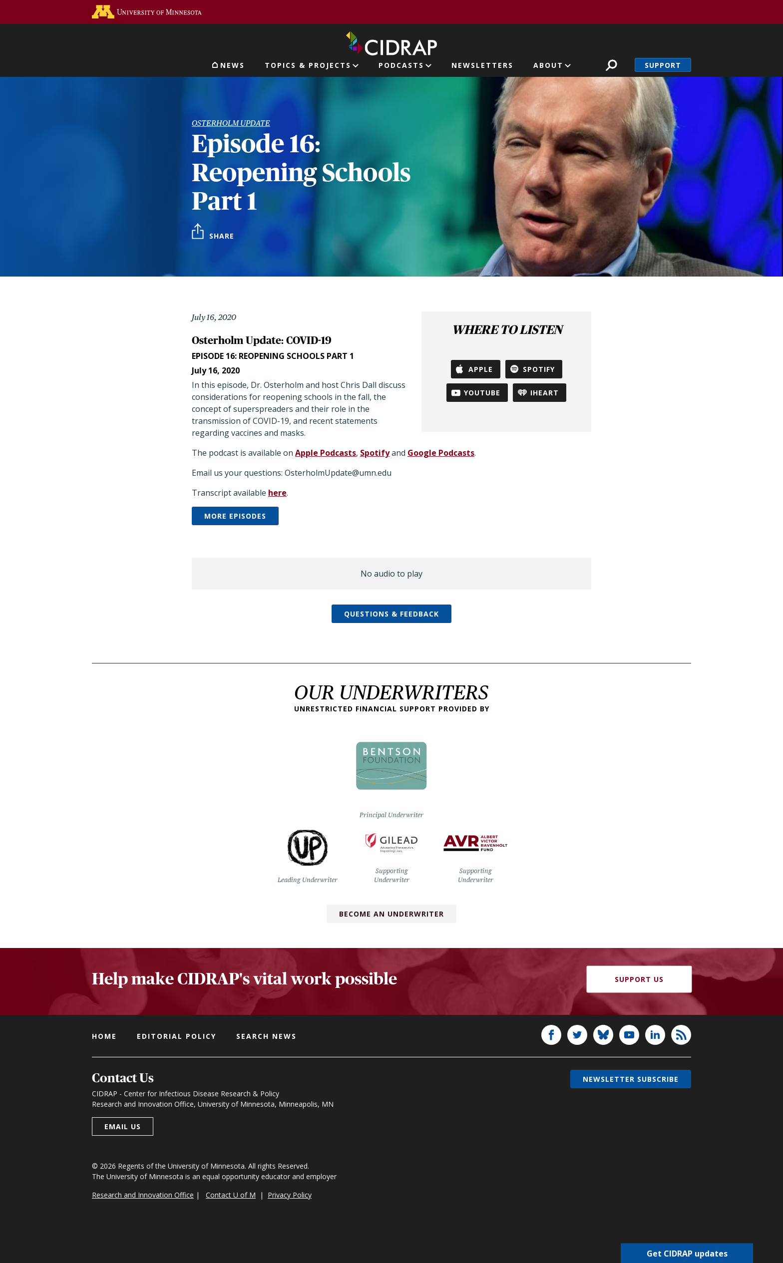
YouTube (482, 392)
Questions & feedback (391, 614)
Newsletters (482, 65)
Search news (266, 1036)
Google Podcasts (440, 452)
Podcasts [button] (401, 65)
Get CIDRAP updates (687, 1253)
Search (611, 65)
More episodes (235, 516)
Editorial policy (176, 1036)
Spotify (539, 369)
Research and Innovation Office (143, 1195)
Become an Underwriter (391, 914)
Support (663, 65)
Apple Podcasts (325, 452)
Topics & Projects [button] (308, 65)
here (277, 492)
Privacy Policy (290, 1195)
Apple (480, 369)
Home (104, 1036)
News (232, 65)
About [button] (548, 65)
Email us (122, 1126)
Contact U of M (231, 1195)
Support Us (639, 979)
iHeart (544, 392)
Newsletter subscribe (631, 1079)
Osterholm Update (231, 123)
